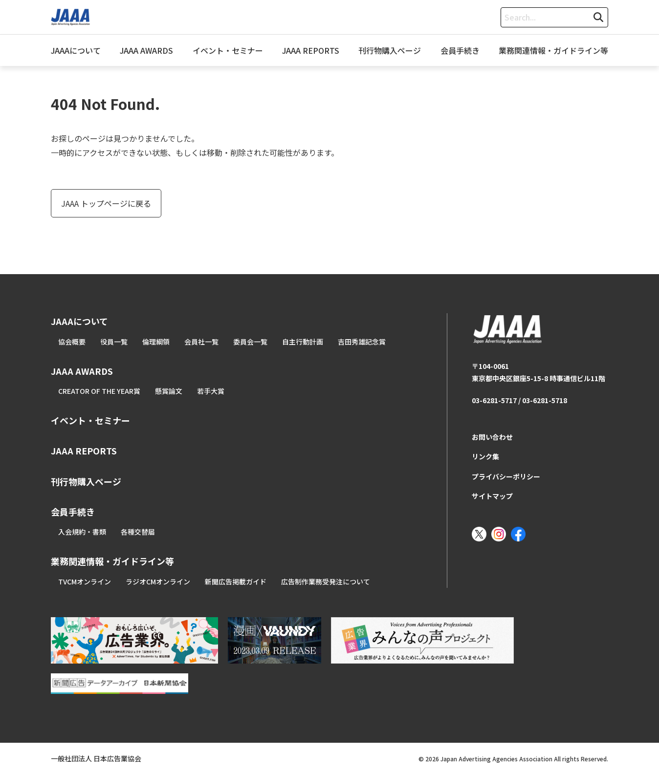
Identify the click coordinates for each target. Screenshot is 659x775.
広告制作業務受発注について (325, 581)
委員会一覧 (250, 341)
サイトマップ (492, 496)
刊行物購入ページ (389, 50)
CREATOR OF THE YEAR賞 (99, 391)
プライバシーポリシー (506, 476)
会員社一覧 (201, 341)
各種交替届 (138, 532)
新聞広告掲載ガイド (235, 581)
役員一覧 (114, 341)
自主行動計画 (302, 341)
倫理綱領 (156, 341)
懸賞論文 (168, 391)
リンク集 (485, 456)
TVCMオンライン (84, 581)
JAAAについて (76, 50)
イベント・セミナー (228, 50)
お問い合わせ (492, 437)
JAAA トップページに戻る (106, 203)
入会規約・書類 (82, 532)
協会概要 (72, 341)
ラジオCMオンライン (158, 581)
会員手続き (460, 50)
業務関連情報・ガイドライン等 (553, 50)
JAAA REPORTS (310, 50)
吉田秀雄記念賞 (362, 341)
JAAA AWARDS (146, 50)
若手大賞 (210, 391)
